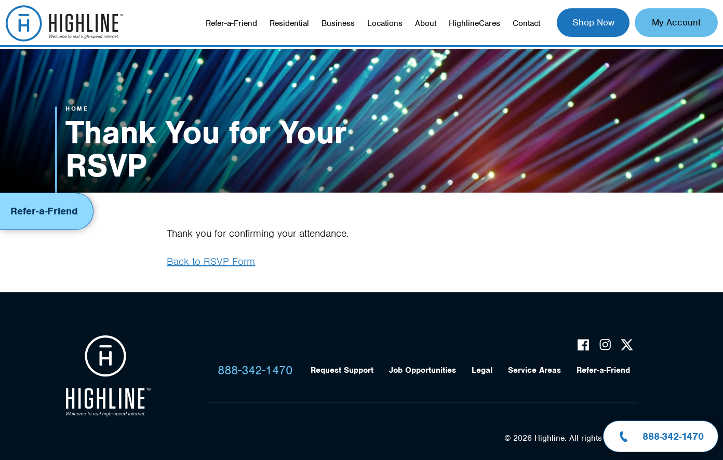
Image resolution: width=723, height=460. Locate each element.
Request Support (342, 370)
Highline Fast (64, 23)
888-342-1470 (255, 370)
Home (76, 108)
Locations (385, 23)
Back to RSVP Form (211, 261)
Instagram (605, 344)
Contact (526, 23)
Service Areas (534, 370)
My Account (676, 22)
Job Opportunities (422, 370)
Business (338, 23)
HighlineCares (474, 23)
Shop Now (593, 22)
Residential (289, 23)
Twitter (627, 344)
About (425, 23)
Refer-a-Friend (231, 23)
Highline (108, 376)
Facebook (583, 344)
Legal (482, 370)
